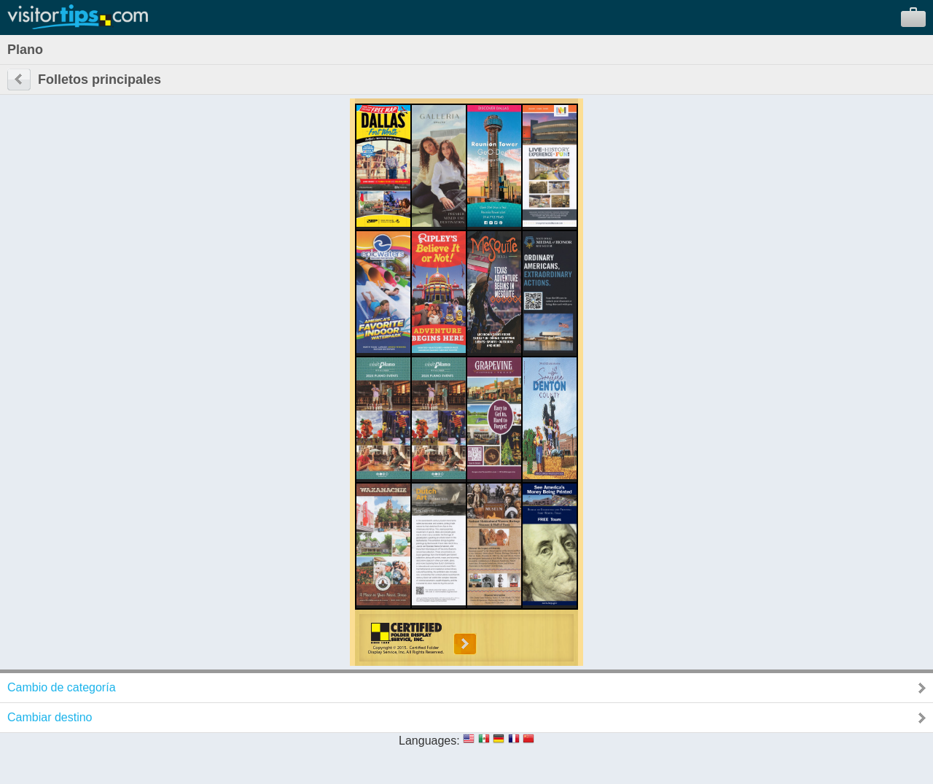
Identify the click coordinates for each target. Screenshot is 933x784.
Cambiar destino (50, 717)
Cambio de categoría (61, 687)
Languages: (429, 740)
